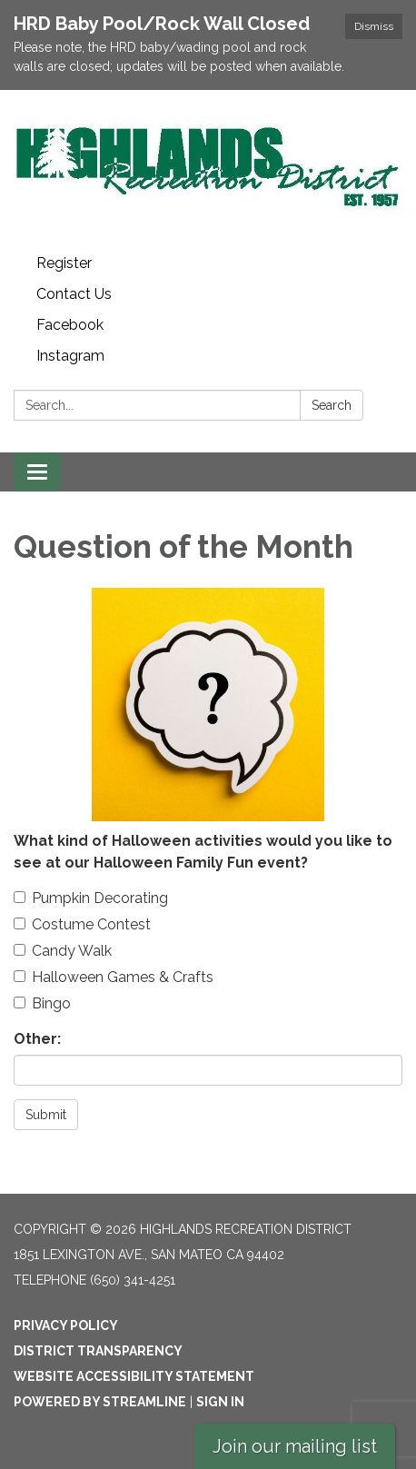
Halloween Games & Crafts (113, 977)
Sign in (220, 1402)
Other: (37, 1038)
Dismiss (373, 26)
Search (332, 405)
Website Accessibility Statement (134, 1376)
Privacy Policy (66, 1325)
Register (64, 263)
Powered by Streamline (100, 1402)
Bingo (42, 1003)
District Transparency (98, 1351)
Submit (45, 1114)
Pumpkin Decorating (91, 898)
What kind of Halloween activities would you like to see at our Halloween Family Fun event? (203, 851)
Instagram (70, 355)
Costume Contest (82, 924)
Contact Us (74, 294)
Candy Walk (63, 950)
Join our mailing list (295, 1446)
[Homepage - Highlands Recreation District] (208, 169)
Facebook (70, 324)
